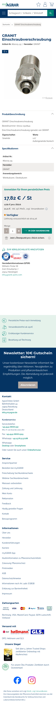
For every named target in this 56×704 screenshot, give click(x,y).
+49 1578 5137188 (20, 438)
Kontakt (5, 514)
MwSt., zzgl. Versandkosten (37, 691)
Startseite (6, 25)
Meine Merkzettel (38, 4)
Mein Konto (7, 493)
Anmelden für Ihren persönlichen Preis (27, 189)
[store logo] (9, 4)
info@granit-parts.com (12, 275)
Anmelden (45, 4)
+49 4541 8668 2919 (14, 434)
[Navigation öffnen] (3, 13)
